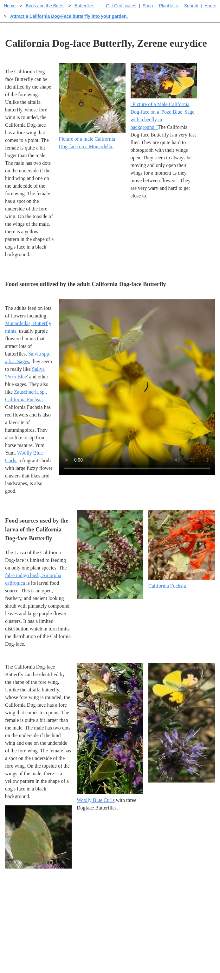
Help (116, 899)
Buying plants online (132, 909)
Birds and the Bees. (45, 5)
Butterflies (84, 5)
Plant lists (168, 5)
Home (10, 5)
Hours (210, 5)
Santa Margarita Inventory (181, 903)
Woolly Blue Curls (96, 800)
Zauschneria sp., (30, 392)
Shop (147, 5)
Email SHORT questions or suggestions (71, 954)
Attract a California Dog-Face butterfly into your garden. (69, 16)
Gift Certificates (121, 5)
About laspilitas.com (186, 927)
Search (191, 5)
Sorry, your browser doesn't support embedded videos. (137, 387)
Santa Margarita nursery (189, 917)
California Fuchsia (24, 399)
